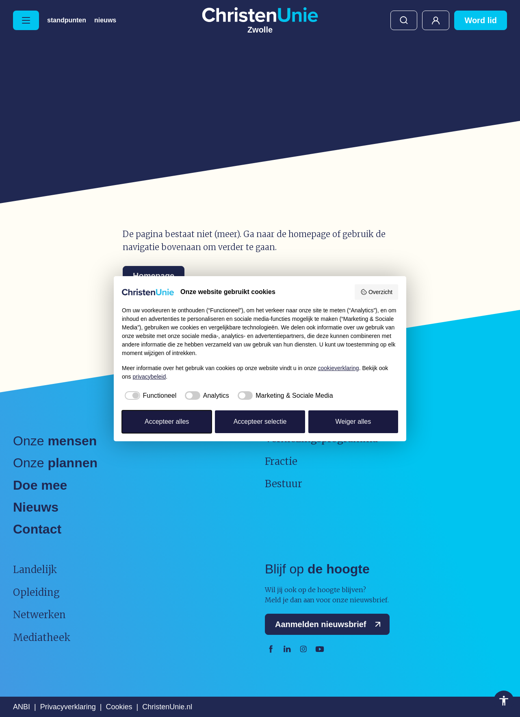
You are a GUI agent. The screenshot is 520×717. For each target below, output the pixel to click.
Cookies (119, 707)
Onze (55, 441)
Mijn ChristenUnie (436, 20)
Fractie (281, 461)
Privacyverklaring (68, 707)
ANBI (21, 707)
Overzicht (376, 292)
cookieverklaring (338, 368)
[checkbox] (149, 396)
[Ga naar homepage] (260, 20)
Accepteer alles (167, 421)
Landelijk (35, 569)
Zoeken (404, 20)
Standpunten (66, 20)
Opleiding (36, 592)
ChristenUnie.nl (167, 707)
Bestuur (283, 483)
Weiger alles (353, 421)
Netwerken (39, 614)
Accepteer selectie (260, 421)
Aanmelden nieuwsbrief (329, 624)
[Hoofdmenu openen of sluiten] (26, 20)
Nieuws (105, 20)
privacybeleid (149, 376)
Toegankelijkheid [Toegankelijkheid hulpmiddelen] (504, 701)
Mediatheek (42, 637)
